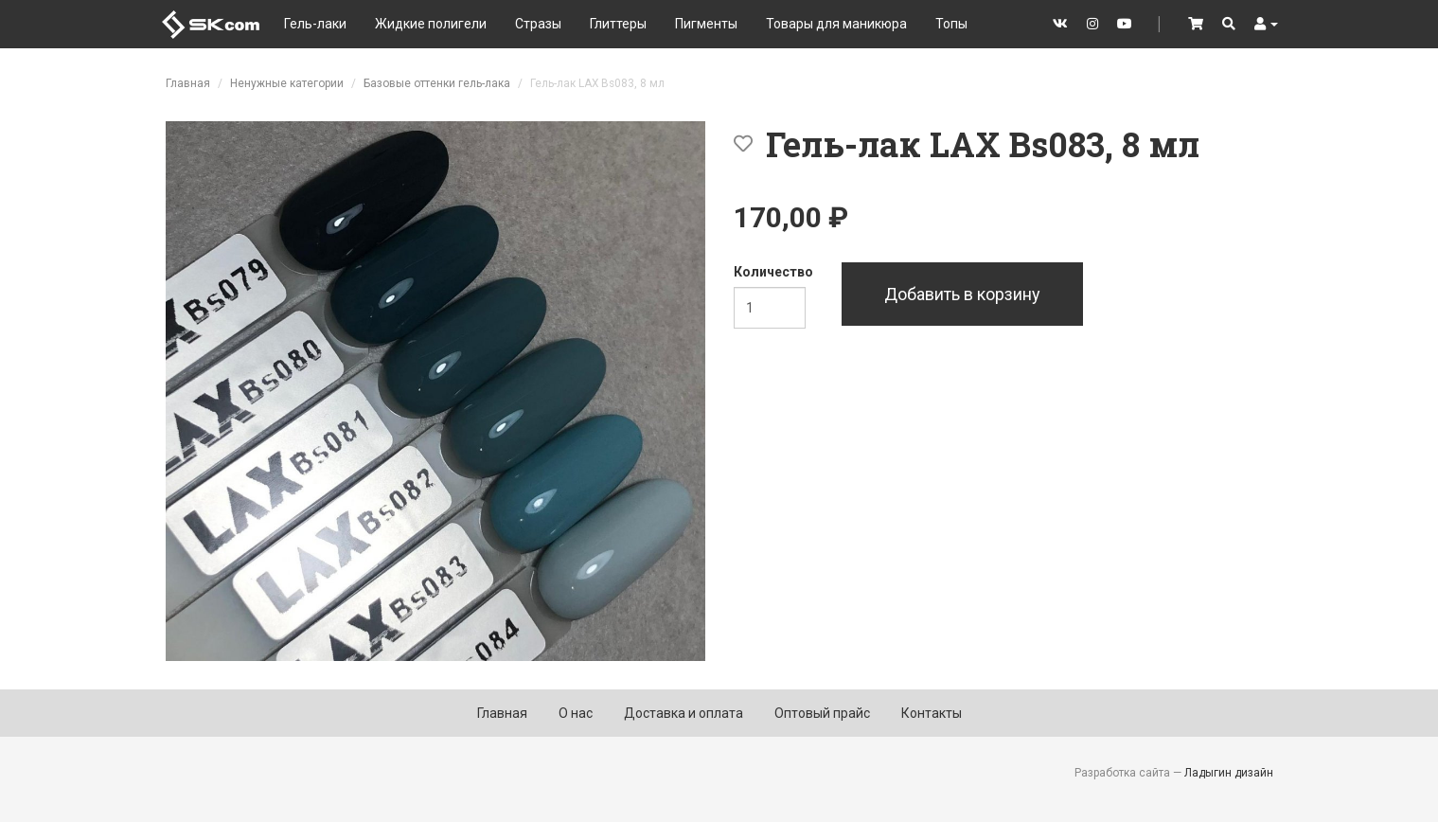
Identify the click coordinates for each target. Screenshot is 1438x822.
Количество (773, 271)
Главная (188, 83)
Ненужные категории (287, 83)
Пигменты (706, 23)
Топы (951, 23)
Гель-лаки (315, 23)
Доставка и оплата (683, 713)
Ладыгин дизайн (1228, 772)
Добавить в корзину (962, 294)
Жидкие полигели (431, 23)
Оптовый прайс (822, 713)
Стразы (538, 23)
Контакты (931, 713)
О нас (576, 713)
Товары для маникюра (836, 23)
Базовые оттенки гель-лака (437, 83)
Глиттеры (618, 23)
